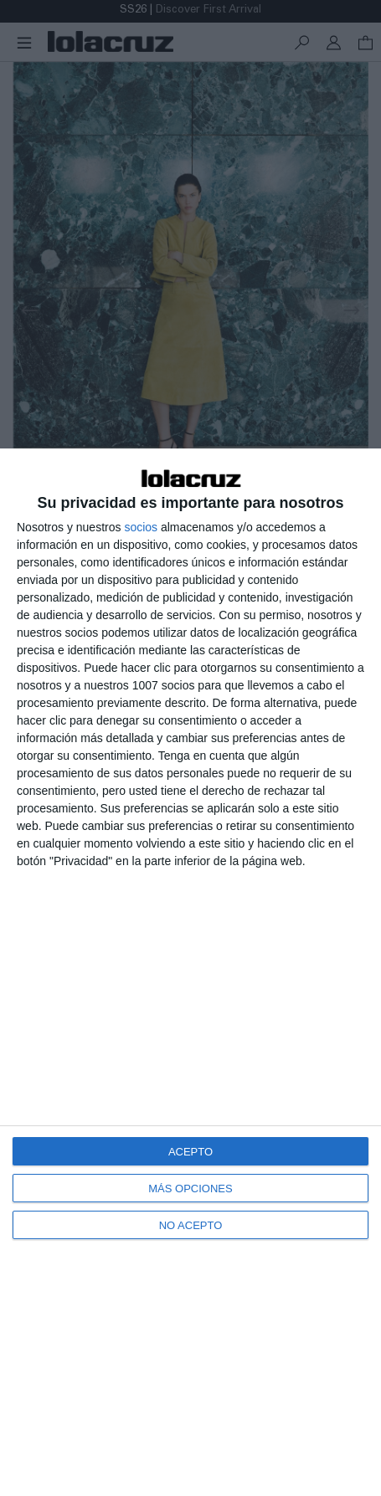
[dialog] (190, 972)
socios (140, 527)
